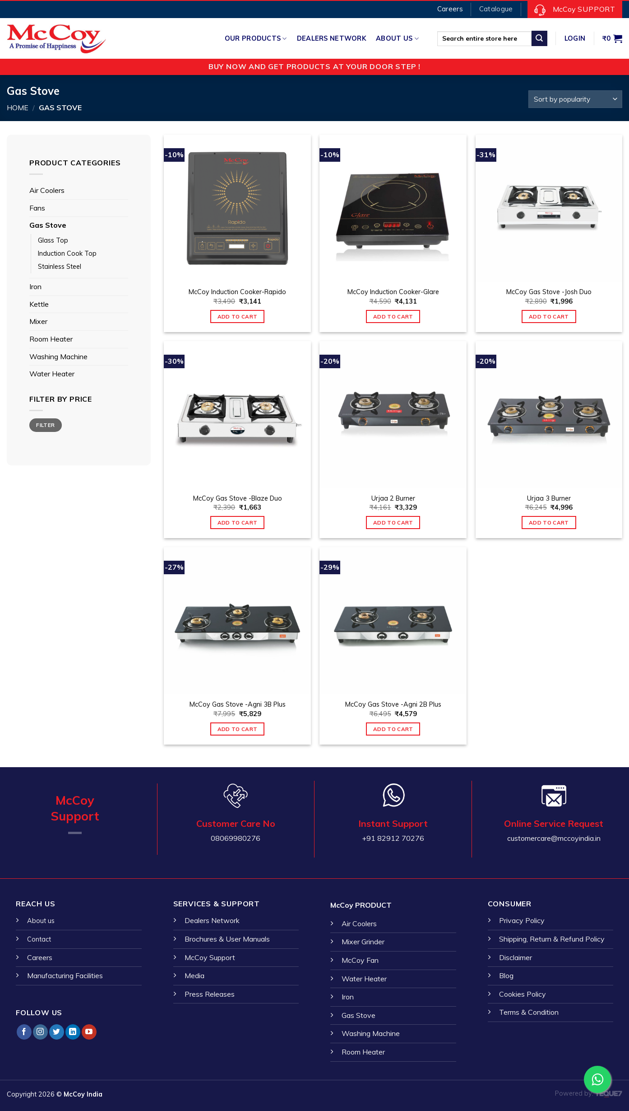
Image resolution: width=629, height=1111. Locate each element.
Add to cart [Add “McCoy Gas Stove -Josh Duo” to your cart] (549, 316)
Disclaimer (515, 957)
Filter (45, 425)
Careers (39, 957)
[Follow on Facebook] (24, 1032)
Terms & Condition (529, 1012)
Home (17, 107)
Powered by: (588, 1093)
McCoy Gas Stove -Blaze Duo (237, 498)
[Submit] (539, 38)
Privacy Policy (522, 920)
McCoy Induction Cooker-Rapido (237, 292)
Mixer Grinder (363, 941)
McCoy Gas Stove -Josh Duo (549, 292)
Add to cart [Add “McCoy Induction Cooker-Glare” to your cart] (393, 316)
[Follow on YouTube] (89, 1032)
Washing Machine (58, 356)
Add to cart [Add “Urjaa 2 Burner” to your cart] (393, 522)
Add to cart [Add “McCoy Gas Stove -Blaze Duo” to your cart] (237, 522)
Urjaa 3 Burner (549, 498)
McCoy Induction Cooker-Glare (393, 292)
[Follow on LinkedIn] (72, 1032)
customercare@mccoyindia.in (554, 838)
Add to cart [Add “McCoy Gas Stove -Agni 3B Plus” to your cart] (237, 729)
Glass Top (53, 240)
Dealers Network (331, 38)
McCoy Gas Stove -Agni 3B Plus (238, 704)
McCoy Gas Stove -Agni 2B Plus (393, 704)
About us (41, 921)
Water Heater (51, 373)
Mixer (38, 321)
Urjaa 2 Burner (393, 498)
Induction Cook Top (67, 253)
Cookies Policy (522, 993)
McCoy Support (210, 957)
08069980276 (235, 838)
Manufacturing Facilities (65, 975)
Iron (35, 286)
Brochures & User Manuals (227, 938)
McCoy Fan (360, 960)
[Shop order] (575, 99)
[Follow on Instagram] (40, 1032)
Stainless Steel (59, 267)
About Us (397, 38)
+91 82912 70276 (393, 838)
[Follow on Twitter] (56, 1032)
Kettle (39, 304)
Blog (506, 975)
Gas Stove (47, 225)
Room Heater (51, 338)
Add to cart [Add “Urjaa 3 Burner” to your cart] (549, 522)
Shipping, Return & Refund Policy (552, 938)
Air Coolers (47, 190)
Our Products (256, 38)
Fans (37, 207)
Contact (39, 939)
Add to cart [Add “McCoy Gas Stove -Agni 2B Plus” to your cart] (393, 729)
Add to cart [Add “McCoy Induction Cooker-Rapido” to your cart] (237, 316)
